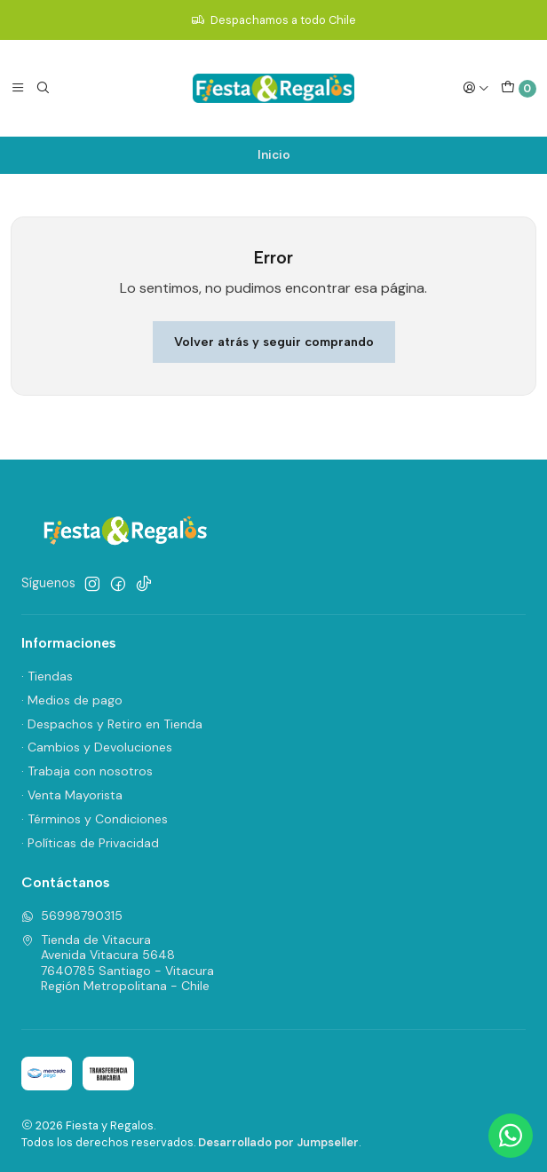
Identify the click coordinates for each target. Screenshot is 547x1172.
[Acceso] (476, 88)
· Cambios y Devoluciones (96, 747)
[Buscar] (43, 88)
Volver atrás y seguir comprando (274, 342)
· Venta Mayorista (72, 795)
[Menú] (18, 88)
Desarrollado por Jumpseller (278, 1142)
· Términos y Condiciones (94, 819)
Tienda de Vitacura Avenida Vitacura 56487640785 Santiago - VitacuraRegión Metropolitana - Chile (117, 963)
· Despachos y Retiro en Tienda (111, 724)
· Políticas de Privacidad (90, 843)
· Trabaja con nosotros (87, 771)
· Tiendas (47, 676)
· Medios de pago (72, 700)
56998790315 (72, 916)
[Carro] (518, 89)
